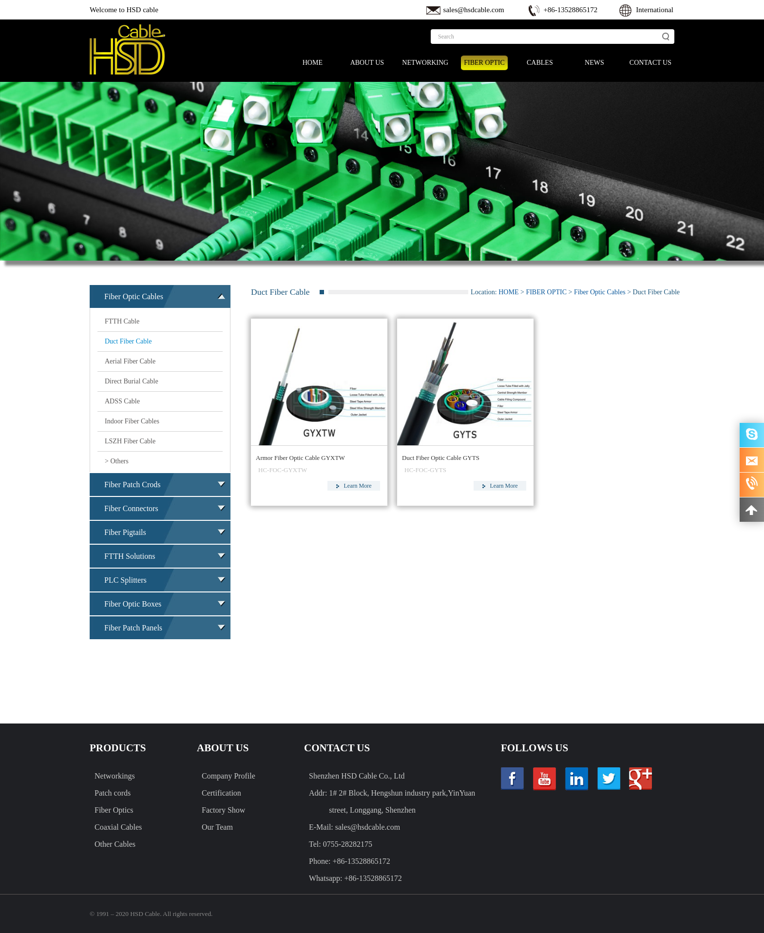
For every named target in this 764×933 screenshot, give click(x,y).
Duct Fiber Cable (128, 341)
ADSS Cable (122, 401)
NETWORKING (425, 62)
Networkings (115, 776)
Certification (221, 793)
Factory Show (223, 810)
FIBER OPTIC (484, 62)
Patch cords (113, 793)
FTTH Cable (122, 321)
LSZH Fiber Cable (130, 441)
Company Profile (228, 776)
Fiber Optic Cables (600, 292)
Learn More (354, 485)
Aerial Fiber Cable (130, 361)
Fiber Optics (114, 810)
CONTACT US (650, 62)
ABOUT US (367, 62)
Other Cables (115, 844)
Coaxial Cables (118, 827)
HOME (313, 62)
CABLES (540, 62)
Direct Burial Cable (131, 381)
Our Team (217, 827)
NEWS (594, 62)
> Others (117, 461)
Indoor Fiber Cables (132, 421)
